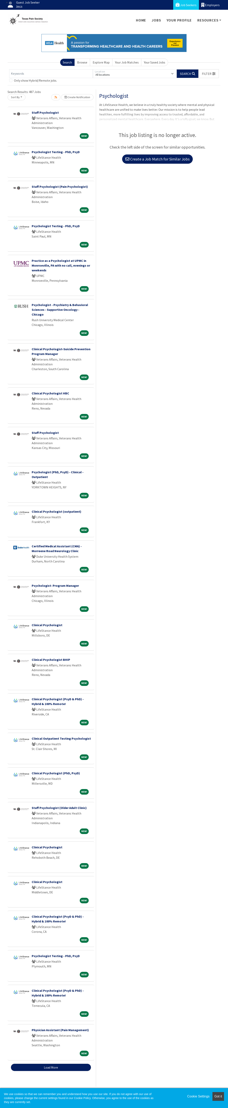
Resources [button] (207, 20)
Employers (210, 4)
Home (141, 20)
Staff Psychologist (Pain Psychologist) (60, 187)
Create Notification (77, 97)
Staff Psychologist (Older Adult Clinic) (59, 808)
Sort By (15, 97)
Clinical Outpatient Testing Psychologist (61, 738)
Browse (82, 62)
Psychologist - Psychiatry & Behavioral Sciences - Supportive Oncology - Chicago (60, 309)
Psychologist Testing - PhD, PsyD (56, 152)
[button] (209, 73)
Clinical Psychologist (47, 625)
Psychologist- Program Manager (55, 586)
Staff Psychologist (45, 112)
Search (67, 62)
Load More (51, 1067)
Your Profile (179, 20)
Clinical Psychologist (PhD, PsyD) (56, 773)
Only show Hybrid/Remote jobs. (35, 80)
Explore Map (101, 62)
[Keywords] (51, 73)
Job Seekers (186, 4)
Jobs (156, 20)
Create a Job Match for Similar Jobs (157, 158)
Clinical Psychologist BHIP (51, 660)
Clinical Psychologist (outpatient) (56, 511)
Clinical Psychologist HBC (50, 393)
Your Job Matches (127, 62)
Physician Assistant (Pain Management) (60, 1030)
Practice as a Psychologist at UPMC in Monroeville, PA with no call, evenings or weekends (61, 265)
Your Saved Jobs (154, 62)
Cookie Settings (198, 1096)
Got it (218, 1096)
